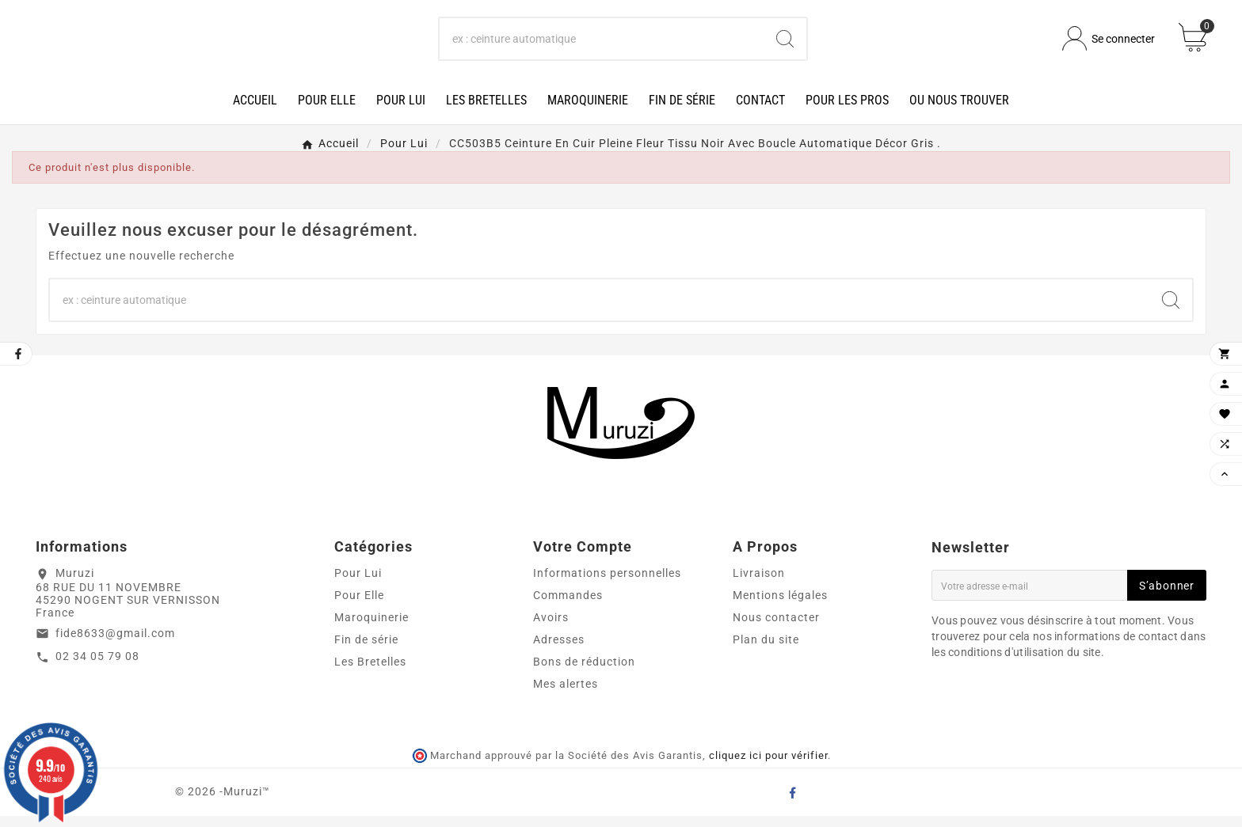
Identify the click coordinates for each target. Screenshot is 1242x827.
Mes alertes (565, 695)
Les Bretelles (370, 672)
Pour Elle (359, 606)
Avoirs (551, 628)
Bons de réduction (584, 672)
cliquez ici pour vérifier (768, 767)
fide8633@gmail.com (115, 644)
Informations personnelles (607, 584)
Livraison (759, 584)
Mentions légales (780, 606)
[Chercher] (602, 44)
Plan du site (766, 650)
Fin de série (366, 650)
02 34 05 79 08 (97, 668)
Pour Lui (358, 584)
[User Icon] (1108, 44)
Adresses (559, 650)
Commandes (568, 606)
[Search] (785, 44)
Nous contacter (776, 628)
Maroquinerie (371, 628)
